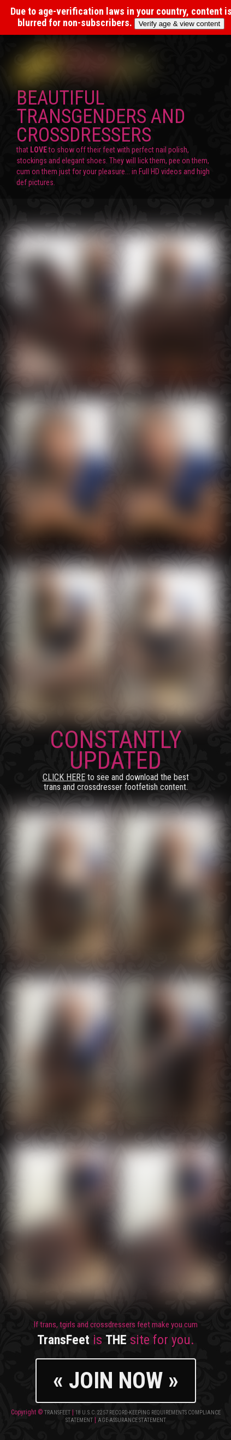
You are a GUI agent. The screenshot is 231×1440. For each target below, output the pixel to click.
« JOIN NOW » (116, 1380)
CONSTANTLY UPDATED (116, 758)
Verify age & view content (180, 24)
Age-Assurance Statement (132, 1420)
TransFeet (57, 1413)
